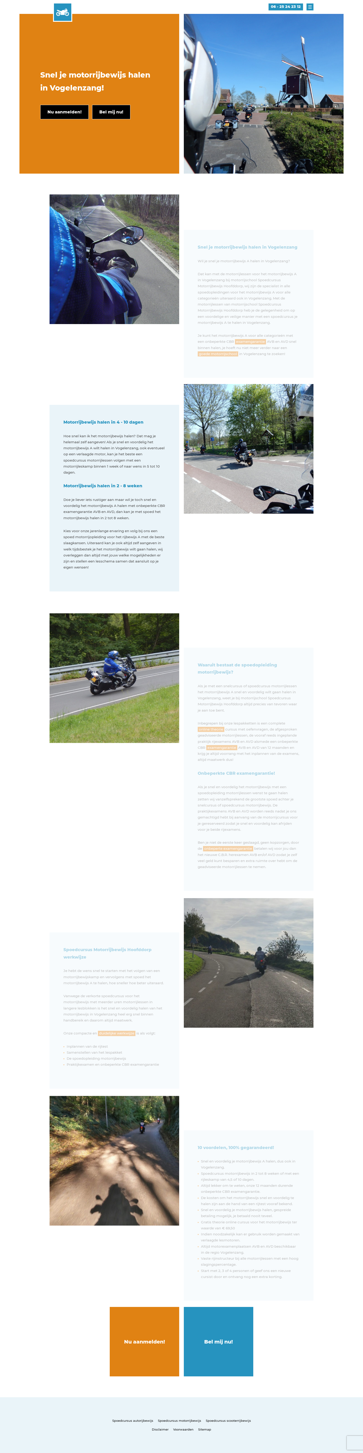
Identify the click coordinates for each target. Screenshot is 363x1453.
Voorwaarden (183, 1429)
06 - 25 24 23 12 (286, 6)
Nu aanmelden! (144, 1342)
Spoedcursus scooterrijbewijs (228, 1420)
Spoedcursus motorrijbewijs (179, 1420)
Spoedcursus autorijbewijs (132, 1420)
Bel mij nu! (218, 1342)
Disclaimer (160, 1429)
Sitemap (204, 1429)
